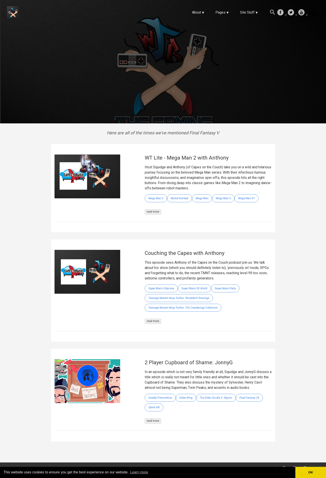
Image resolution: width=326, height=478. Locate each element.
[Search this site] (272, 13)
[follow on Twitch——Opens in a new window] (313, 13)
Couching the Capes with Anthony (184, 253)
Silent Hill (154, 407)
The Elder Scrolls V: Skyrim (216, 397)
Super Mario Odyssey (161, 288)
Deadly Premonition (160, 397)
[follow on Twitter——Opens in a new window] (292, 13)
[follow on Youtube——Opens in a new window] (303, 13)
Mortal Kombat (179, 198)
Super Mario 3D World (194, 288)
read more (153, 211)
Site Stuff (247, 12)
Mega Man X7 (246, 198)
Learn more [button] (139, 472)
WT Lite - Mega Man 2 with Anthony (187, 158)
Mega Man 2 (155, 198)
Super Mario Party (225, 288)
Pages (220, 12)
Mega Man (202, 198)
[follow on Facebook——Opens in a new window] (282, 13)
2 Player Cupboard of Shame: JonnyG (189, 362)
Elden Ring (186, 397)
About (196, 12)
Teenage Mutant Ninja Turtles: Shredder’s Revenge (178, 298)
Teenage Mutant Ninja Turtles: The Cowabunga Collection (183, 307)
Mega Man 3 (223, 198)
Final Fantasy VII (249, 397)
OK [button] (310, 472)
